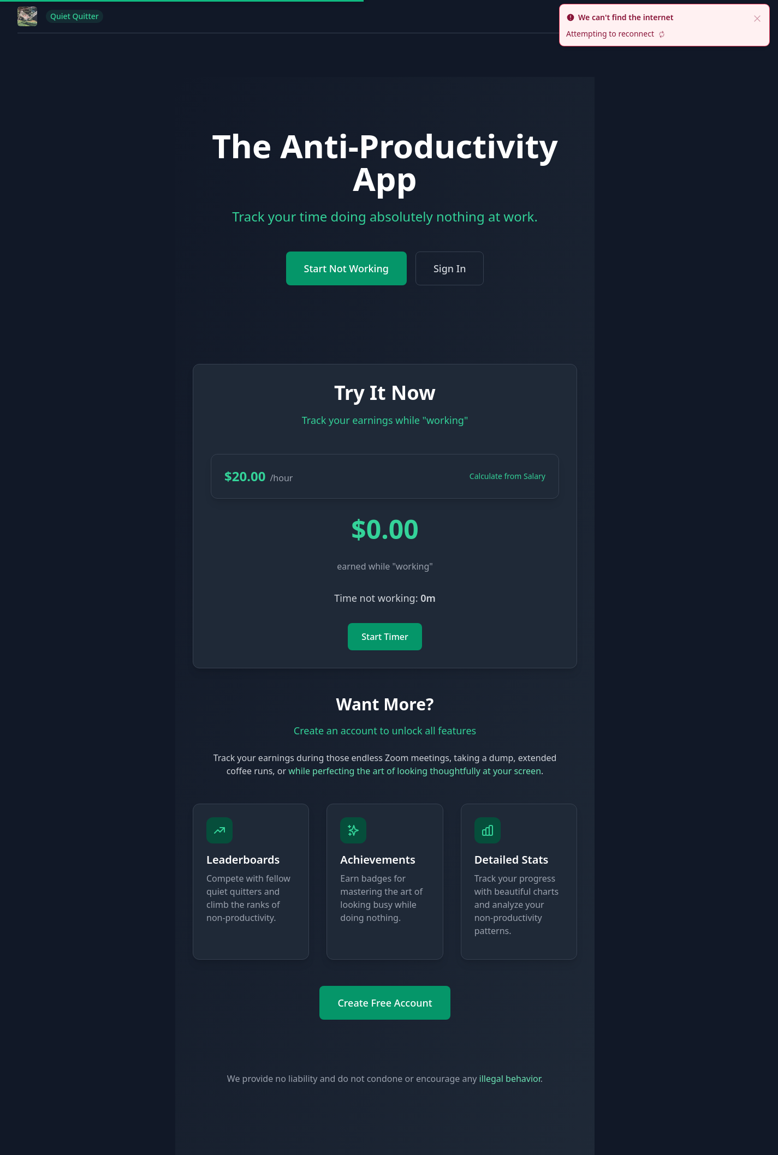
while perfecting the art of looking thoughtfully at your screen (414, 771)
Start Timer (384, 637)
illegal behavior (510, 1079)
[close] (757, 17)
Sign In (449, 268)
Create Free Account (384, 1002)
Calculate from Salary (507, 476)
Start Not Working (346, 268)
